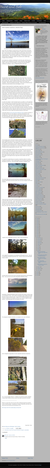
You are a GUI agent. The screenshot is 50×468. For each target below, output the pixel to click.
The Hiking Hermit (38, 210)
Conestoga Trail (38, 161)
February (39, 268)
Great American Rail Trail (39, 177)
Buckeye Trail (37, 157)
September (40, 242)
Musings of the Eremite (39, 197)
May (38, 248)
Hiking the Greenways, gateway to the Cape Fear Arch (42, 252)
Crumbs (33, 20)
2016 (38, 233)
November (39, 239)
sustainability (37, 209)
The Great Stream (42, 22)
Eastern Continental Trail (39, 165)
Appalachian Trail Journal (39, 147)
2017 (38, 232)
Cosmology (37, 162)
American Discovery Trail (39, 146)
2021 (38, 226)
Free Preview (37, 176)
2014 (38, 236)
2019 (38, 229)
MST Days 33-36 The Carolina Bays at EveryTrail (11, 407)
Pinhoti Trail (37, 206)
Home (3, 20)
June (39, 247)
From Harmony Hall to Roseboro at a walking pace (41, 258)
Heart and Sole (11, 6)
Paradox (16, 20)
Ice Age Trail (37, 184)
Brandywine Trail (38, 154)
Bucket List (37, 156)
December (39, 238)
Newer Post (5, 458)
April (38, 250)
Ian (5, 435)
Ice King (36, 186)
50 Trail (36, 145)
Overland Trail (37, 201)
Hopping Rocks (10, 20)
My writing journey (38, 198)
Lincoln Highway (38, 190)
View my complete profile (39, 77)
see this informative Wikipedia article (17, 112)
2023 (38, 223)
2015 (38, 235)
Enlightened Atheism (39, 168)
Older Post (30, 458)
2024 (38, 221)
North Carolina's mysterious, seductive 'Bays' (42, 265)
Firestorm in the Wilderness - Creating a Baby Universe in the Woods (23, 22)
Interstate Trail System (39, 187)
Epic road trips (37, 170)
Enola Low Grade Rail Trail (40, 169)
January (39, 270)
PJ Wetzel (44, 29)
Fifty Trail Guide (5, 22)
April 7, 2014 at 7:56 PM (10, 435)
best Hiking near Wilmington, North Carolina (12, 426)
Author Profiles (38, 150)
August (39, 244)
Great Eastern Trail (38, 179)
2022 (38, 224)
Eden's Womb (37, 166)
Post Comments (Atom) (11, 460)
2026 (38, 218)
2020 (38, 227)
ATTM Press (37, 149)
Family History (37, 172)
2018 (38, 230)
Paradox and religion (39, 202)
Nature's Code (27, 20)
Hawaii (36, 180)
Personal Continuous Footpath (40, 204)
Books (21, 20)
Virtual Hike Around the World (40, 214)
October (39, 241)
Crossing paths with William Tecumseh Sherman (42, 255)
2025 (38, 220)
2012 (38, 273)
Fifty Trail (37, 173)
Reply (6, 438)
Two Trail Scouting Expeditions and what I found (41, 261)
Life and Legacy (38, 188)
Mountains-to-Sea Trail (39, 195)
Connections (39, 20)
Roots (45, 20)
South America (38, 207)
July (38, 245)
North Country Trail (38, 199)
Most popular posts (38, 194)
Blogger (40, 465)
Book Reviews (37, 153)
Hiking (36, 183)
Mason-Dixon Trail (38, 191)
